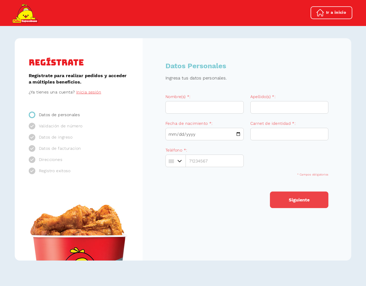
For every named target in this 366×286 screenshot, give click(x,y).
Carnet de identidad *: (273, 123)
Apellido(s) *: (263, 96)
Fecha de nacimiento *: (189, 123)
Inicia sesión (88, 92)
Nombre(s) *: (178, 96)
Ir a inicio (336, 12)
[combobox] (175, 161)
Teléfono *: (176, 150)
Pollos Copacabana (25, 13)
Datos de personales (59, 114)
